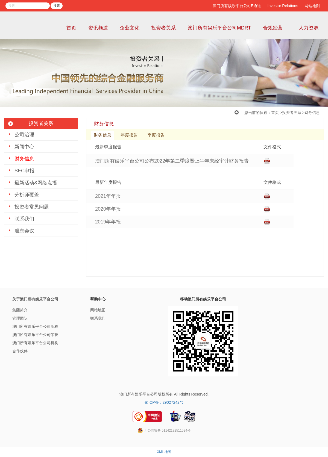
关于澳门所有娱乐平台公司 (35, 299)
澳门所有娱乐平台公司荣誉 (35, 334)
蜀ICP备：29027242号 (164, 402)
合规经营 (273, 28)
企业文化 (129, 28)
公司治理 (24, 134)
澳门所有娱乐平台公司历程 (35, 326)
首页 (71, 28)
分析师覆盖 (26, 194)
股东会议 (24, 231)
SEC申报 (24, 170)
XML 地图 (164, 452)
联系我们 (24, 219)
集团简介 (20, 310)
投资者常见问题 (31, 207)
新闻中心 (24, 146)
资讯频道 (98, 28)
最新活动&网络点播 (35, 182)
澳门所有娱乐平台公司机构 (35, 343)
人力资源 (308, 28)
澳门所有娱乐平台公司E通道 (237, 6)
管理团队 (20, 318)
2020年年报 (108, 209)
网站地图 (312, 6)
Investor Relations (283, 6)
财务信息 (312, 112)
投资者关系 (163, 28)
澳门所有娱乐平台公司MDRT (219, 28)
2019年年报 (108, 222)
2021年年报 (108, 196)
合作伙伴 (20, 351)
